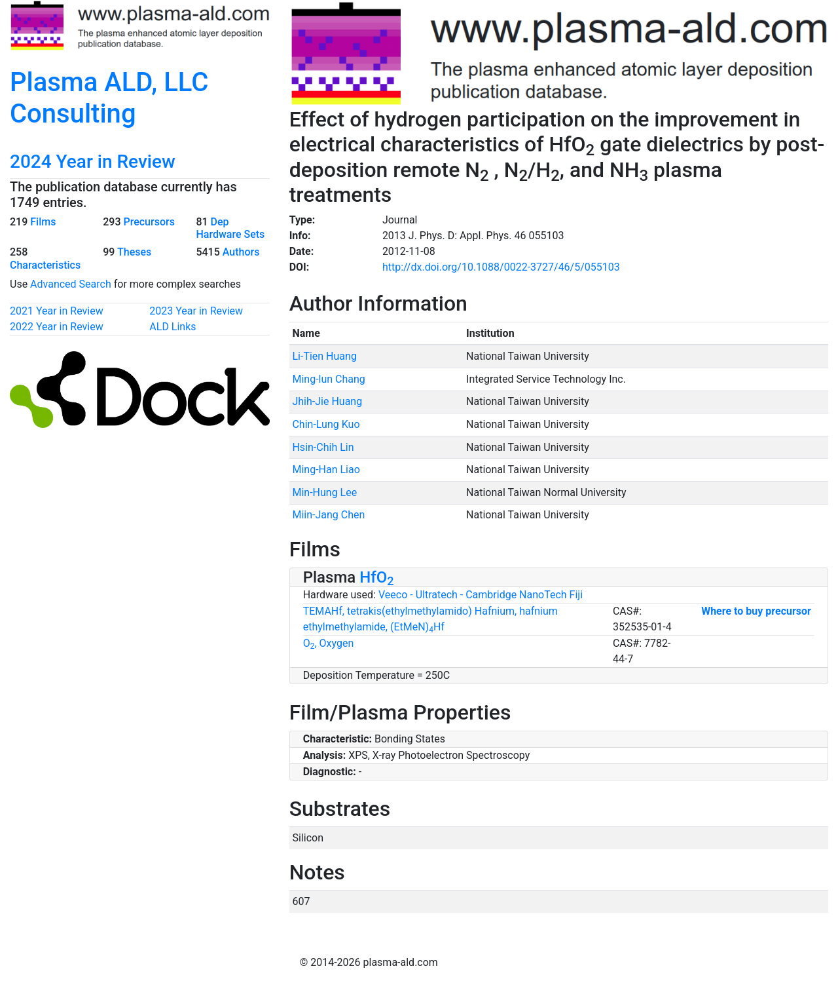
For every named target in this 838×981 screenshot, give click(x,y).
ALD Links (172, 326)
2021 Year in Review (56, 311)
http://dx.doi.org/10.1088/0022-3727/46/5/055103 (501, 267)
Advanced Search (70, 284)
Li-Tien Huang (324, 356)
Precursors (148, 222)
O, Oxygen (328, 643)
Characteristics (45, 265)
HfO (376, 577)
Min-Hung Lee (324, 492)
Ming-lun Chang (328, 379)
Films (43, 222)
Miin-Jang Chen (328, 515)
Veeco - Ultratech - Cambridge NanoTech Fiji (480, 594)
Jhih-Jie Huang (327, 401)
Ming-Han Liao (325, 469)
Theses (134, 252)
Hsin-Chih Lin (323, 447)
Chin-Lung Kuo (325, 424)
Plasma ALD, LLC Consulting (109, 98)
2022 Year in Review (56, 326)
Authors (241, 252)
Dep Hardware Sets (230, 228)
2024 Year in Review (92, 161)
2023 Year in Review (196, 311)
